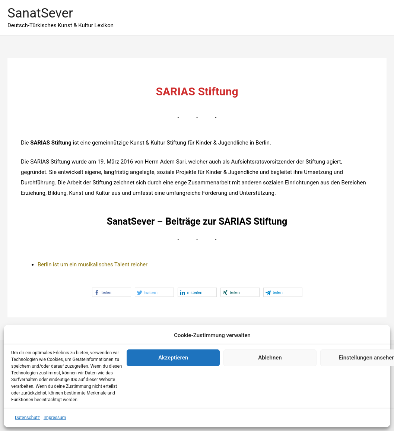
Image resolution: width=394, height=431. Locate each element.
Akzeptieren (173, 357)
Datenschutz (27, 417)
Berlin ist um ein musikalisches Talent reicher (93, 264)
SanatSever (40, 13)
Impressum (55, 417)
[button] (111, 292)
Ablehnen (270, 357)
